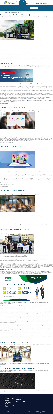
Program (1, 105)
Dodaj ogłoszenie (19, 399)
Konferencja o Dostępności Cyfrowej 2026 (13, 190)
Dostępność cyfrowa (42, 412)
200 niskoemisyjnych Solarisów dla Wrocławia (14, 229)
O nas (50, 3)
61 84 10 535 (7, 406)
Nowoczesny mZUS (6, 269)
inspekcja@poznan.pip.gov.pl (29, 100)
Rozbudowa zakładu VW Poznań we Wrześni (14, 343)
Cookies (37, 411)
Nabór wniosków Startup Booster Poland (12, 107)
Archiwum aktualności (20, 397)
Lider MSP (29, 3)
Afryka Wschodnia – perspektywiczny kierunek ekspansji (17, 368)
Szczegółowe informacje (4, 103)
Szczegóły (1, 338)
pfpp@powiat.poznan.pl (9, 405)
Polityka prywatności (29, 412)
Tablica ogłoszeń (47, 3)
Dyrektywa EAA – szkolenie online (10, 146)
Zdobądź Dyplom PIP (6, 64)
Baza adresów (38, 3)
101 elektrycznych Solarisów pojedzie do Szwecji (15, 15)
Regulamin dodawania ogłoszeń (20, 402)
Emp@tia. (40, 326)
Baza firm (43, 3)
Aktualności (33, 2)
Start (10, 12)
